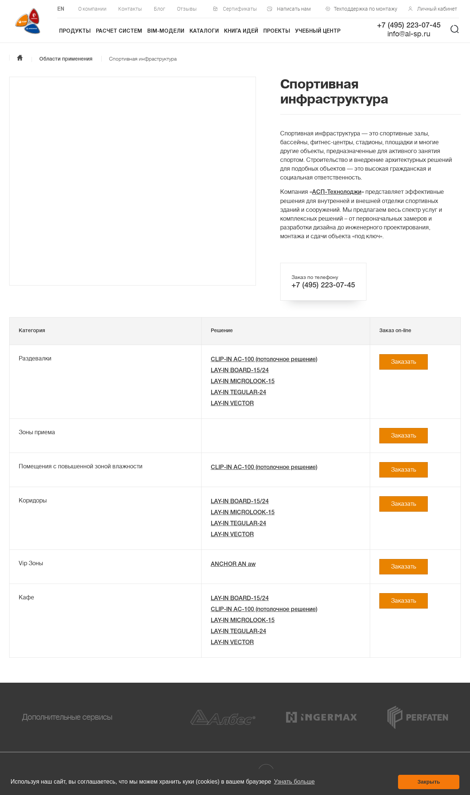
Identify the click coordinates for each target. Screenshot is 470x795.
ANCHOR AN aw (233, 564)
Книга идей (241, 31)
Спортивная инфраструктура (143, 59)
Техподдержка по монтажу (363, 8)
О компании (92, 8)
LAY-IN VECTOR (232, 403)
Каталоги (204, 31)
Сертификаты (240, 8)
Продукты (75, 31)
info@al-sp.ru (408, 34)
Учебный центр (317, 31)
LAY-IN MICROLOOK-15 (243, 381)
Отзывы (187, 8)
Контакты (130, 8)
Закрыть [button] (428, 782)
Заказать (403, 362)
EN (60, 9)
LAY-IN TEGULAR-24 (238, 392)
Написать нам (294, 8)
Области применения (66, 59)
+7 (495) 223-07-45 (409, 25)
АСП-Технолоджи (336, 192)
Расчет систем (119, 31)
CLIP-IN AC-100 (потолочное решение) (264, 359)
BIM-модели (165, 31)
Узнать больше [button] (294, 781)
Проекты (276, 31)
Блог (159, 8)
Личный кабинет (437, 8)
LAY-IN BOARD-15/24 (240, 370)
